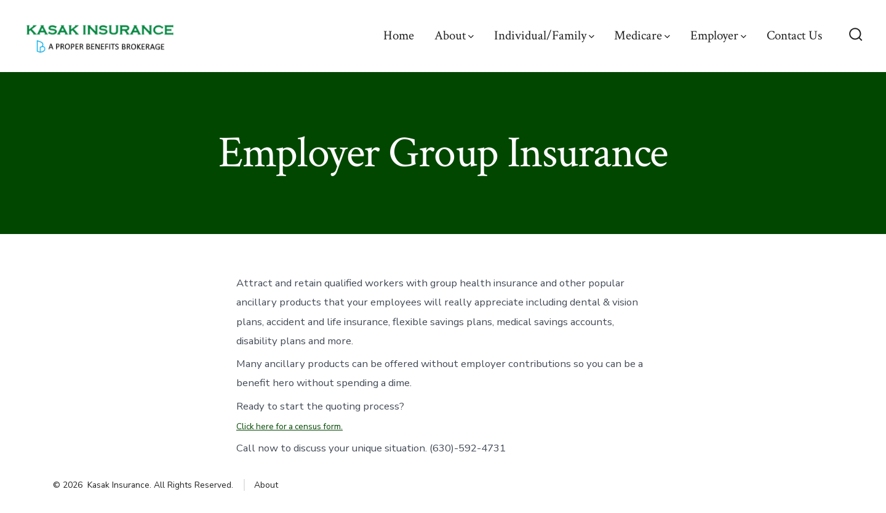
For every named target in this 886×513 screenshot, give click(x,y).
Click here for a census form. (289, 426)
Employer (718, 35)
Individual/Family (544, 35)
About (454, 35)
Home (398, 35)
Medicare (642, 35)
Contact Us (794, 35)
